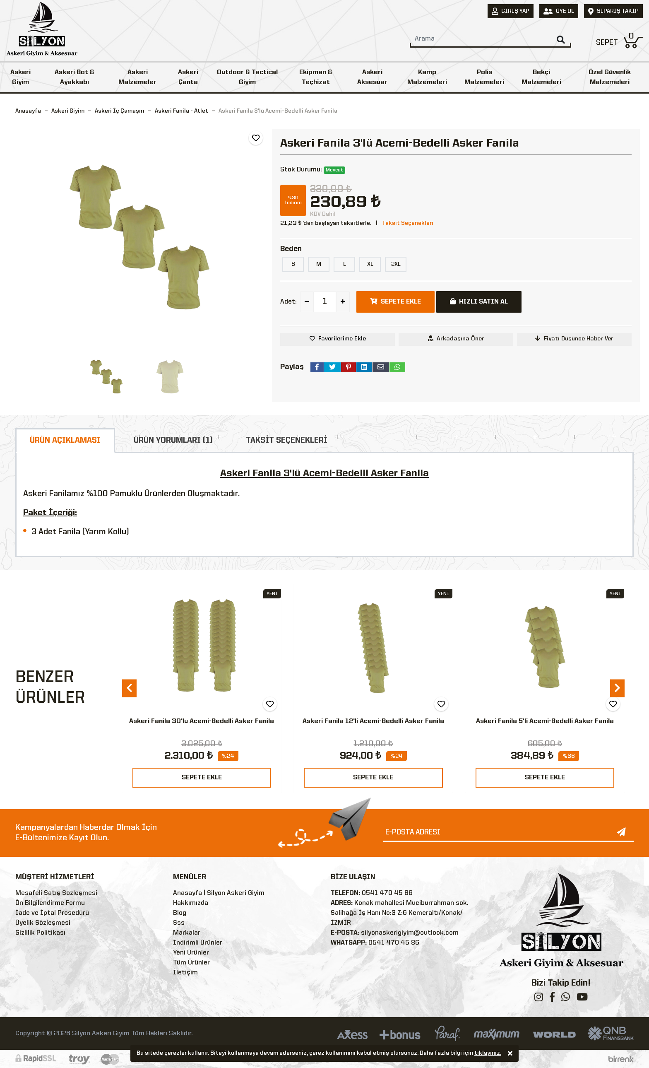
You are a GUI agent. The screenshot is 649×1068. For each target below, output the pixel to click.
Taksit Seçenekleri (407, 223)
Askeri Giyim (20, 77)
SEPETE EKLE (202, 777)
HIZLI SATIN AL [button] (479, 301)
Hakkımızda (190, 903)
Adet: (288, 302)
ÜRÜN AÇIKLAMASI (65, 440)
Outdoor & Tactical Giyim (247, 77)
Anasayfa (28, 111)
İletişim (185, 972)
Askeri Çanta (188, 77)
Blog (179, 913)
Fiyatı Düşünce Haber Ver (574, 338)
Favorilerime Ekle (342, 339)
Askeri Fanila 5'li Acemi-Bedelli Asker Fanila (545, 721)
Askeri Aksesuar (372, 77)
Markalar (186, 933)
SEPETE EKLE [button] (395, 301)
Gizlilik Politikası (40, 933)
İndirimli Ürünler (197, 943)
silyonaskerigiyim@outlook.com (410, 933)
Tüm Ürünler (191, 963)
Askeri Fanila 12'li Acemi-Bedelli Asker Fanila (373, 721)
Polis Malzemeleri (484, 77)
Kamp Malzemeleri (427, 77)
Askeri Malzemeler (137, 77)
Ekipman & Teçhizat (315, 77)
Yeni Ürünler (191, 953)
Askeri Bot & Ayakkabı (74, 77)
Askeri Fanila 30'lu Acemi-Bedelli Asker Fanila (201, 721)
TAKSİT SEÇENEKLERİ (286, 440)
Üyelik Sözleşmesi (42, 923)
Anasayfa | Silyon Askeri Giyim (218, 893)
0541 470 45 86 (387, 893)
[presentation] (129, 688)
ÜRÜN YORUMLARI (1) (173, 440)
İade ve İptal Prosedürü (52, 913)
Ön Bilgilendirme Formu (50, 903)
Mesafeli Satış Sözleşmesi (56, 893)
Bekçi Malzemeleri (541, 77)
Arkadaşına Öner (456, 338)
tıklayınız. (487, 1053)
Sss (179, 923)
